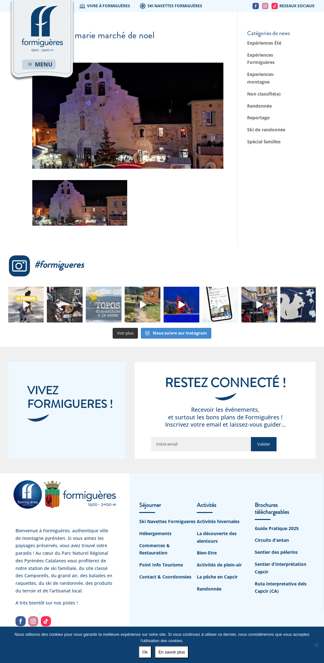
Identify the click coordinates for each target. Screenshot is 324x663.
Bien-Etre (207, 553)
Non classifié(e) (264, 94)
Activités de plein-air (219, 565)
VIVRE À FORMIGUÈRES (104, 6)
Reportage (258, 118)
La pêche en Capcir (217, 577)
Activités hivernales (218, 521)
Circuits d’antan (272, 540)
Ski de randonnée (266, 130)
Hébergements (155, 533)
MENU (44, 64)
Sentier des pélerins (276, 552)
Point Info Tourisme (161, 565)
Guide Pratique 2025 (277, 528)
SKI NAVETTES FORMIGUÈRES (171, 6)
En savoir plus (172, 652)
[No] (316, 645)
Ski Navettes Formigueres (167, 521)
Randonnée (259, 106)
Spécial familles (264, 142)
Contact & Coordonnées (165, 577)
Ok (145, 652)
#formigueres (46, 264)
